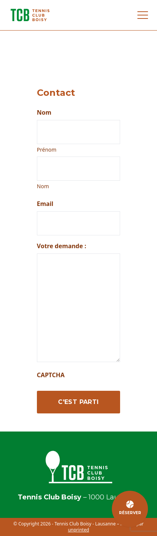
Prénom (46, 149)
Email (45, 204)
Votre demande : (61, 246)
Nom (43, 186)
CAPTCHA (51, 375)
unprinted (78, 530)
